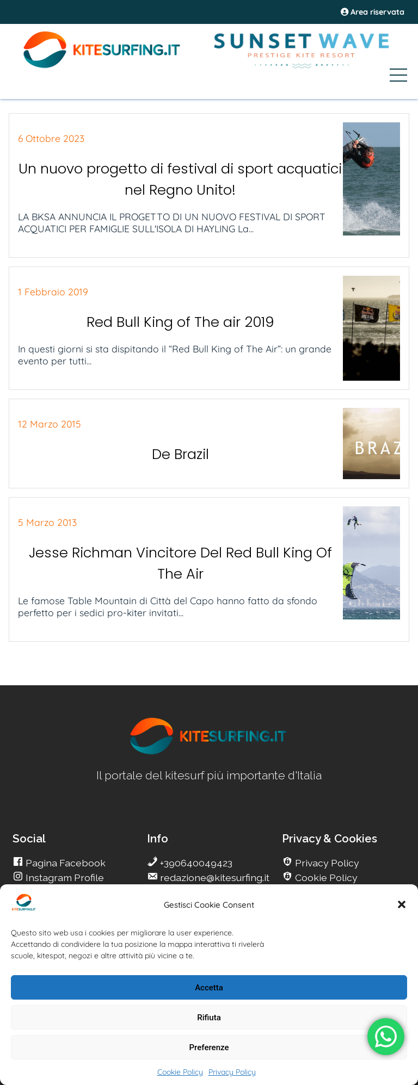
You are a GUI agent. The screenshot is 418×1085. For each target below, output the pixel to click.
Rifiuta (208, 1017)
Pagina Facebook (64, 863)
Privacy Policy (232, 1072)
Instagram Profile (63, 877)
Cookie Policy (180, 1072)
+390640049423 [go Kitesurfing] (195, 863)
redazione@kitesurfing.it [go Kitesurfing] (213, 877)
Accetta (209, 988)
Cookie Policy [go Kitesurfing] (325, 877)
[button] (401, 904)
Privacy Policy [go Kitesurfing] (326, 863)
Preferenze (209, 1047)
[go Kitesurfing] (209, 752)
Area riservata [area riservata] (372, 12)
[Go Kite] (102, 66)
